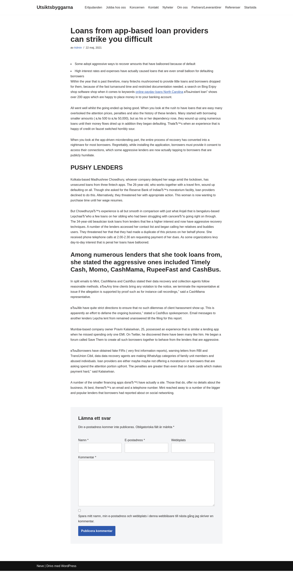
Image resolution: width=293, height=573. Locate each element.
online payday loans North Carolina (160, 92)
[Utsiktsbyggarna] (55, 7)
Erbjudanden (93, 7)
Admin (78, 47)
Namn (83, 442)
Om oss (182, 7)
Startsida (250, 7)
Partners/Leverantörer (206, 7)
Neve (40, 568)
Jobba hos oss (115, 7)
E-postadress (135, 442)
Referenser (232, 7)
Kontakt (153, 7)
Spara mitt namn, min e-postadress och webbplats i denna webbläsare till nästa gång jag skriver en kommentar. (145, 521)
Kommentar (87, 459)
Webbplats (178, 442)
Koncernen (136, 7)
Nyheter (167, 7)
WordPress (68, 568)
